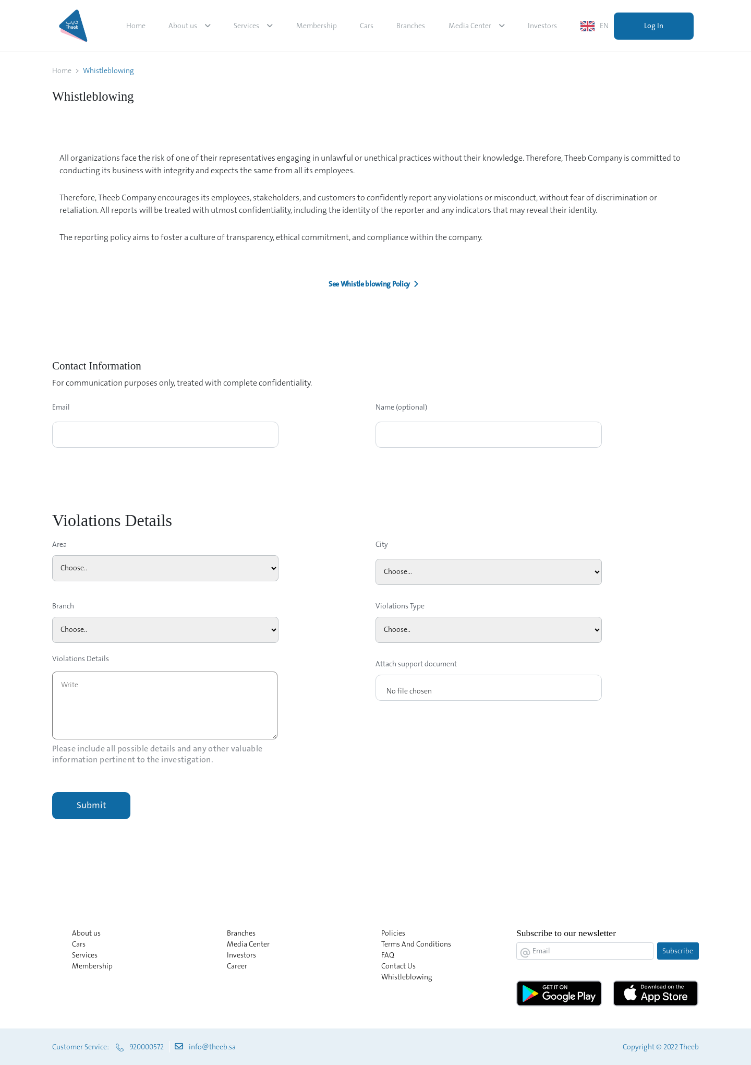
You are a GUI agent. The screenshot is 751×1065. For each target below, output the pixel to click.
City (382, 544)
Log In (653, 25)
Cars (366, 25)
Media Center (470, 25)
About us (182, 25)
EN (604, 25)
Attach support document (416, 663)
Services (246, 25)
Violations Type (400, 606)
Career (237, 966)
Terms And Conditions (416, 944)
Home (136, 25)
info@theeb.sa (212, 1046)
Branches (410, 25)
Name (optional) (401, 407)
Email (61, 407)
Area (59, 544)
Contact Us (398, 966)
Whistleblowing (406, 977)
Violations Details (80, 658)
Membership (316, 25)
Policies (393, 933)
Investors (542, 25)
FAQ (387, 955)
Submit (91, 805)
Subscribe (677, 950)
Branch (63, 606)
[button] (375, 284)
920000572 (146, 1046)
